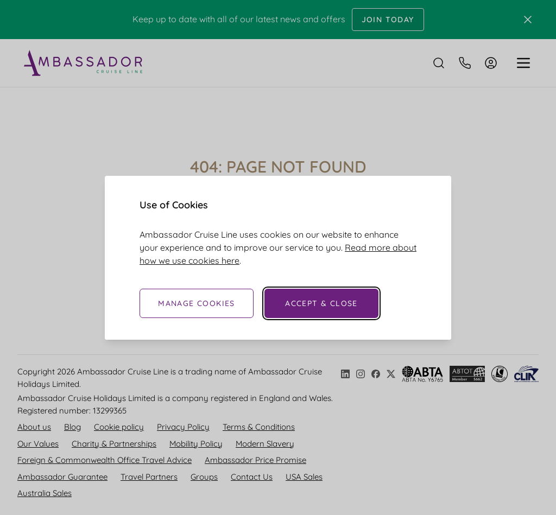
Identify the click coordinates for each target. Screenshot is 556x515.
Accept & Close (321, 303)
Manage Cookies (196, 303)
